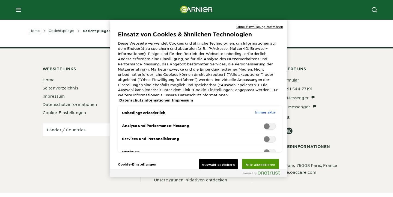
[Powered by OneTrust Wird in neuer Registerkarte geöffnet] (263, 173)
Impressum (54, 96)
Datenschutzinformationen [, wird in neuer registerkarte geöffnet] (145, 100)
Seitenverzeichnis (60, 87)
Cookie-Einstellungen (64, 112)
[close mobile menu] (18, 10)
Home (49, 79)
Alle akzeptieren (260, 164)
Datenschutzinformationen (70, 104)
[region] (198, 98)
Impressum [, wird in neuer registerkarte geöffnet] (182, 100)
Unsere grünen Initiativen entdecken (190, 179)
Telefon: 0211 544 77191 (288, 88)
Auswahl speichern (218, 164)
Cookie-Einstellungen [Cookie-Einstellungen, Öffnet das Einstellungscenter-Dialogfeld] (137, 164)
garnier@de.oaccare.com (290, 172)
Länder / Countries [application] (66, 129)
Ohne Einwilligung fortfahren (259, 26)
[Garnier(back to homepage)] (196, 10)
